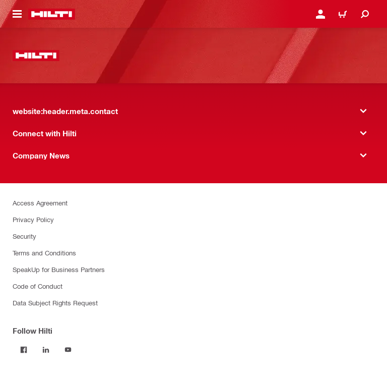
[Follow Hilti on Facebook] (24, 350)
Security (24, 236)
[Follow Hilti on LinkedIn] (46, 350)
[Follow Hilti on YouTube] (68, 350)
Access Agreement (40, 202)
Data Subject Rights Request (55, 302)
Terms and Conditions (44, 252)
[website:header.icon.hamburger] (17, 14)
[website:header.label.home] (51, 14)
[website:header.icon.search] (365, 14)
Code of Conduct (37, 286)
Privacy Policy (33, 219)
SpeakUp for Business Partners (59, 269)
